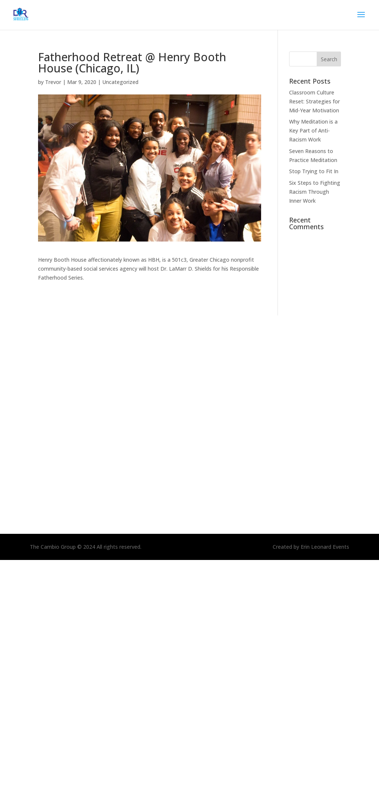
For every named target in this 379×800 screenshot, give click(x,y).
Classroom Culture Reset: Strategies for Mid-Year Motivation (314, 101)
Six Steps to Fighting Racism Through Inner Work (314, 191)
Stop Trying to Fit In (313, 171)
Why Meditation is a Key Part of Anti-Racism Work (313, 130)
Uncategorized (120, 81)
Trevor (53, 81)
